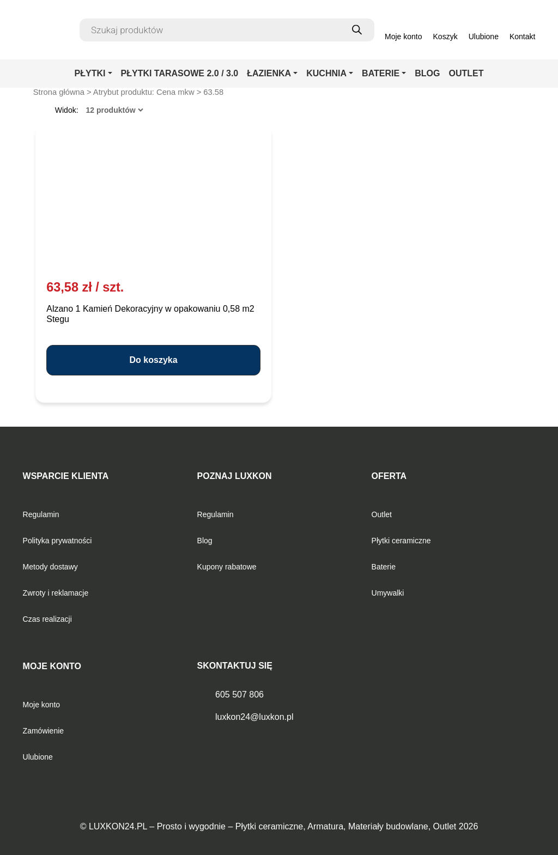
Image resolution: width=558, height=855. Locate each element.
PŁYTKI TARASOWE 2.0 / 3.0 (180, 73)
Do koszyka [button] (154, 360)
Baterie (384, 566)
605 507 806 (239, 694)
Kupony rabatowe (227, 566)
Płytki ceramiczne (401, 540)
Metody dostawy (50, 566)
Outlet (382, 514)
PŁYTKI (90, 73)
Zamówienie (43, 730)
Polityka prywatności (57, 540)
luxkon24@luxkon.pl (254, 716)
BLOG (427, 73)
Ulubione (38, 757)
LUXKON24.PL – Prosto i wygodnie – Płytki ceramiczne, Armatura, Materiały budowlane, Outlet (272, 826)
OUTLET (465, 73)
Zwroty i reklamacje (56, 593)
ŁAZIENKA (269, 73)
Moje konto (41, 704)
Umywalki (388, 593)
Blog (205, 540)
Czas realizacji (47, 619)
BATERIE (380, 73)
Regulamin (41, 514)
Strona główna (58, 92)
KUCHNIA (326, 73)
